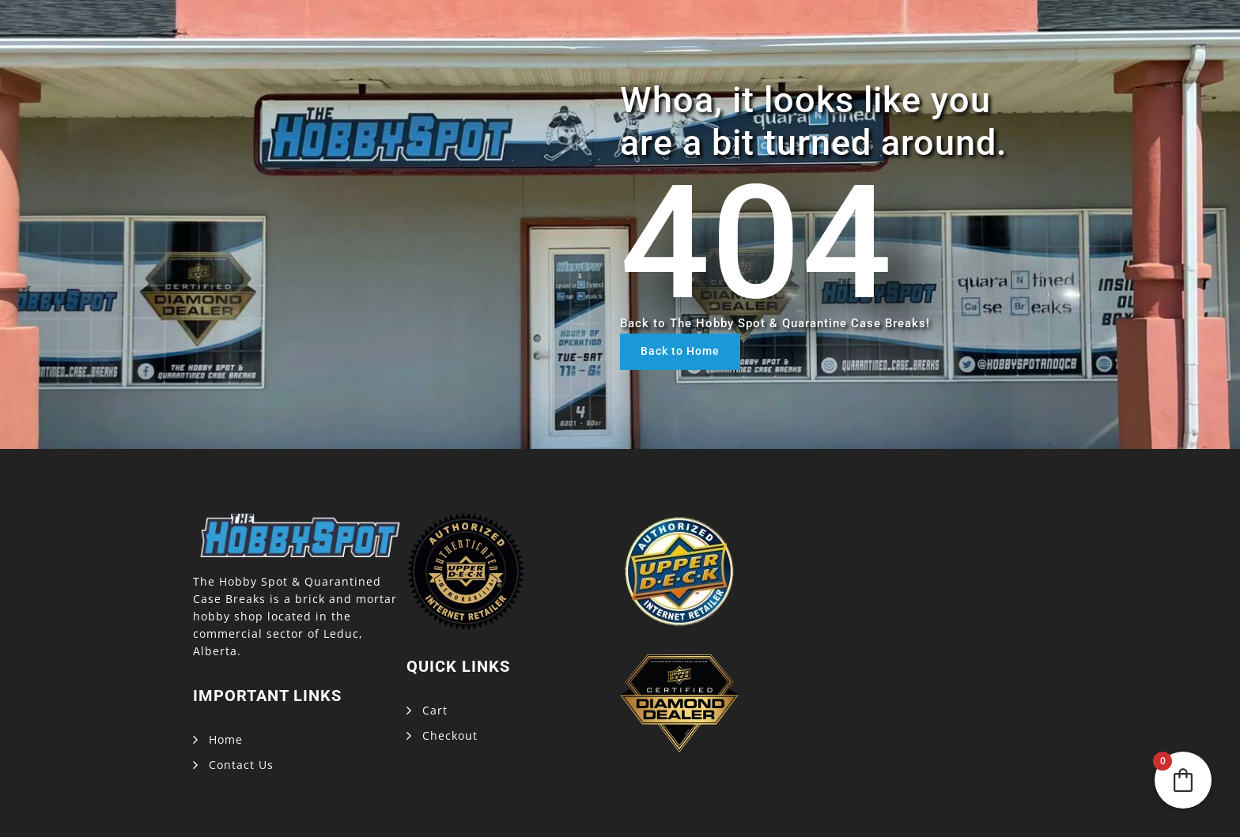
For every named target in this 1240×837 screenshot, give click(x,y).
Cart (435, 710)
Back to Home (680, 351)
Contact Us (241, 764)
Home (226, 739)
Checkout (450, 735)
